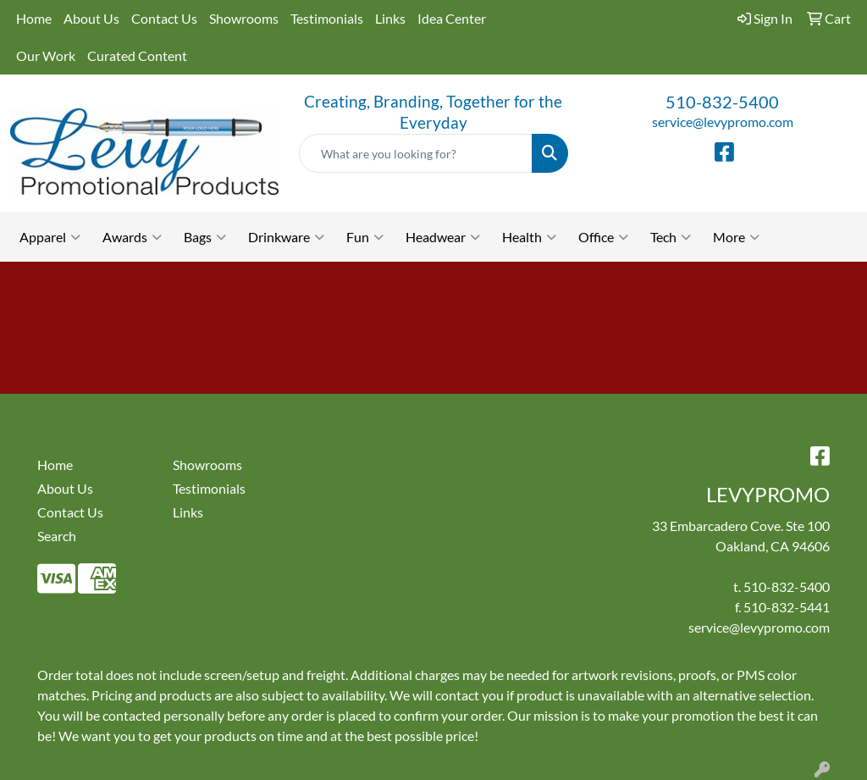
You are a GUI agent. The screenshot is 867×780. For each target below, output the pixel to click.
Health (529, 237)
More (736, 237)
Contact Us (164, 18)
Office (603, 237)
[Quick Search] (415, 153)
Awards (132, 237)
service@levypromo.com (722, 121)
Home (34, 18)
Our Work (45, 55)
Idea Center (451, 18)
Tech (670, 237)
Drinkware (286, 237)
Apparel (49, 237)
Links (390, 18)
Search (56, 536)
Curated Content (137, 55)
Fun (365, 237)
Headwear (443, 237)
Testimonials (326, 18)
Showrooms (244, 18)
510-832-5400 (722, 101)
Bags (205, 237)
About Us (91, 18)
